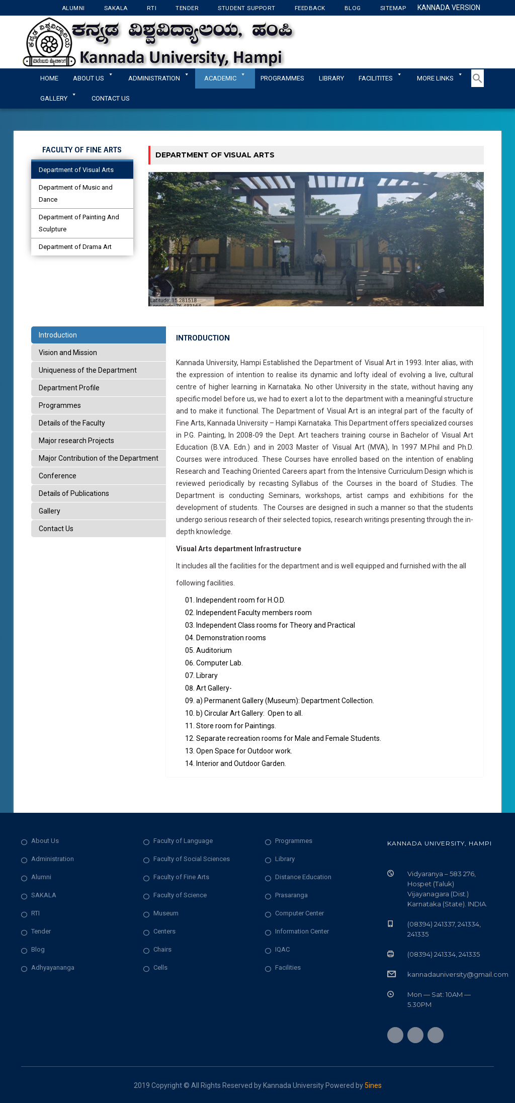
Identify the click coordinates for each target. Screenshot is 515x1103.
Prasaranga (291, 895)
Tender (187, 8)
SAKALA (43, 895)
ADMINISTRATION (159, 78)
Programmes (282, 78)
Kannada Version (448, 8)
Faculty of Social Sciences (191, 859)
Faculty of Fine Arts (181, 877)
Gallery (58, 98)
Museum (166, 913)
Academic (225, 78)
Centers (164, 931)
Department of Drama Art (75, 246)
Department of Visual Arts (76, 170)
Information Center (302, 931)
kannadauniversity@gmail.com (457, 974)
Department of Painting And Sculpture (79, 223)
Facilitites (380, 78)
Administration (52, 859)
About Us (93, 78)
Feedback (310, 8)
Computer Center (299, 913)
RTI (152, 8)
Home (49, 78)
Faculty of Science (180, 895)
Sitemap (393, 8)
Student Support (247, 8)
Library (331, 78)
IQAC (282, 949)
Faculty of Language (183, 840)
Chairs (162, 949)
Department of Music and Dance (76, 193)
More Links (440, 78)
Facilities (288, 967)
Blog (353, 8)
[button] (477, 85)
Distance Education (303, 877)
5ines (373, 1085)
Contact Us (111, 98)
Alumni (73, 8)
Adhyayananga (52, 967)
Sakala (116, 8)
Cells (160, 967)
